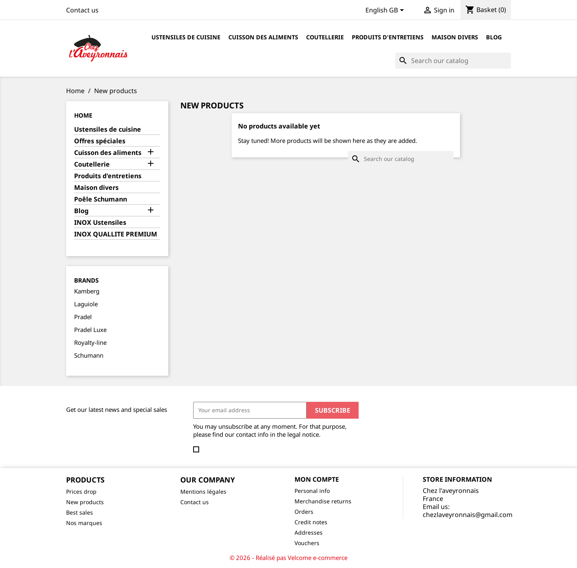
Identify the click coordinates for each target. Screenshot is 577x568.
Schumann (88, 355)
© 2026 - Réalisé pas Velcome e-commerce (288, 558)
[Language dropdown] (386, 11)
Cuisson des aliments (263, 37)
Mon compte (317, 479)
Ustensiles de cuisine (185, 37)
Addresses (309, 532)
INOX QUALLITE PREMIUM (115, 234)
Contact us (82, 10)
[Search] (453, 61)
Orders (304, 511)
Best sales (79, 512)
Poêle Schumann (100, 199)
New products (85, 502)
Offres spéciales (99, 141)
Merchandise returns (323, 501)
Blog (494, 37)
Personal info (312, 491)
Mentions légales (203, 491)
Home (83, 115)
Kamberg (86, 291)
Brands (86, 280)
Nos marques (84, 523)
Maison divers (455, 37)
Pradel (83, 317)
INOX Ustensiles (100, 222)
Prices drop (81, 491)
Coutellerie (325, 37)
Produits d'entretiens (388, 37)
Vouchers (307, 543)
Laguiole (86, 304)
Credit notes (311, 522)
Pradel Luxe (90, 330)
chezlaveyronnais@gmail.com (467, 514)
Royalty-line (90, 342)
